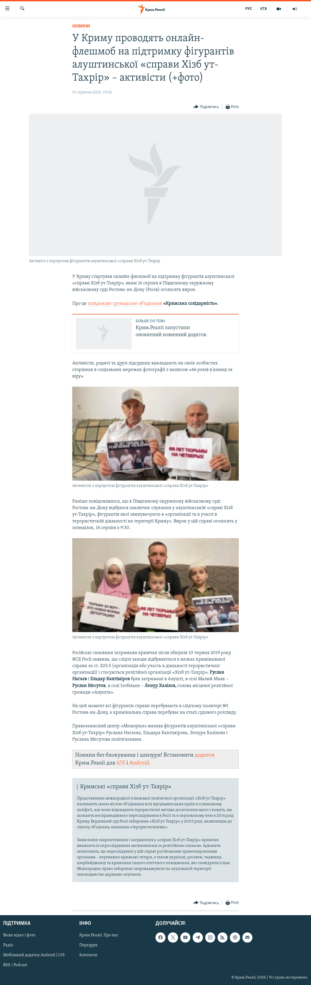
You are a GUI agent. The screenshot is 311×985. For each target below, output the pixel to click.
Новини (81, 26)
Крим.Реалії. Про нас (98, 935)
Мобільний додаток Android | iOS (34, 955)
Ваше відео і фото (19, 935)
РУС (248, 9)
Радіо (8, 945)
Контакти (88, 955)
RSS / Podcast (15, 965)
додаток (205, 755)
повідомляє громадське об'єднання (125, 303)
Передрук (88, 945)
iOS (120, 763)
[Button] (206, 107)
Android (139, 763)
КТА (263, 9)
